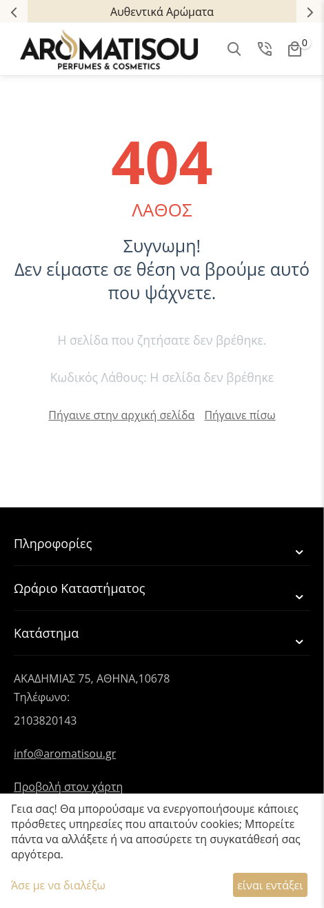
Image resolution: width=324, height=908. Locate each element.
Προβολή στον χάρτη (68, 786)
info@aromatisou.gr (65, 753)
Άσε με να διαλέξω (58, 885)
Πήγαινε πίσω (239, 415)
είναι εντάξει (270, 885)
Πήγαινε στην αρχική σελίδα (121, 415)
